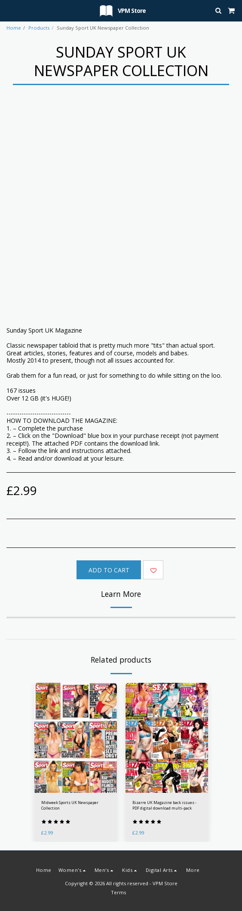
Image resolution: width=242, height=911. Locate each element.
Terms (118, 892)
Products (38, 27)
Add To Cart (109, 570)
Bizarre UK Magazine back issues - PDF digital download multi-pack (164, 805)
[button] (9, 10)
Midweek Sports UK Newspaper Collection (69, 805)
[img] (75, 738)
